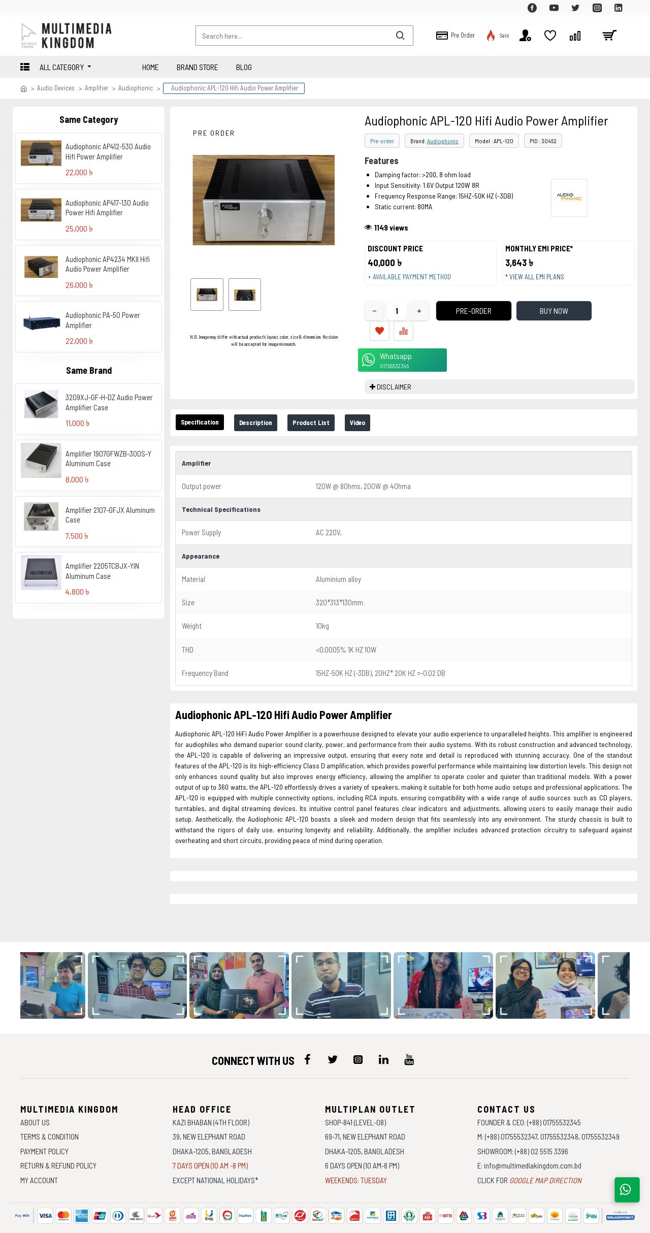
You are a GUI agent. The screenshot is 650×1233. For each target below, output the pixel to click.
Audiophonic (135, 88)
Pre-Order (455, 321)
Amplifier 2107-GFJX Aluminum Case (110, 515)
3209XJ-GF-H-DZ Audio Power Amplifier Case (109, 402)
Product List (337, 413)
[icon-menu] (307, 1031)
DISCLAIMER (394, 377)
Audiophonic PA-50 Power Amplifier (103, 320)
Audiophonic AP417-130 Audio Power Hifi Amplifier (107, 207)
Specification (205, 412)
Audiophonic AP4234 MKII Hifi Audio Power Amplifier (108, 264)
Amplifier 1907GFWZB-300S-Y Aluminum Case (108, 458)
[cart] (609, 35)
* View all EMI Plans (539, 282)
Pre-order (382, 140)
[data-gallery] (58, 957)
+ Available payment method (414, 282)
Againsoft (411, 1220)
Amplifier (96, 88)
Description (271, 413)
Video (391, 413)
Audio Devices (56, 88)
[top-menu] (28, 7)
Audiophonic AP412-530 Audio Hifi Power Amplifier (108, 151)
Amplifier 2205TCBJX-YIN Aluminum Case (102, 570)
